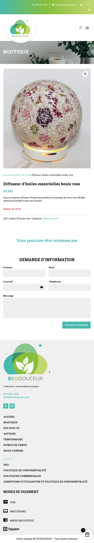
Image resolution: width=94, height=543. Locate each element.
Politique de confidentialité (24, 470)
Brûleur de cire (21, 174)
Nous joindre (13, 450)
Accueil (6, 174)
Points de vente (15, 445)
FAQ (6, 464)
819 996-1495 (39, 5)
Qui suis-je (11, 428)
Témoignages (13, 439)
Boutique (10, 422)
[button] (85, 74)
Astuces (9, 433)
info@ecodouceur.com (63, 5)
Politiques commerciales (22, 475)
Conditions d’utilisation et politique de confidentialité (45, 481)
